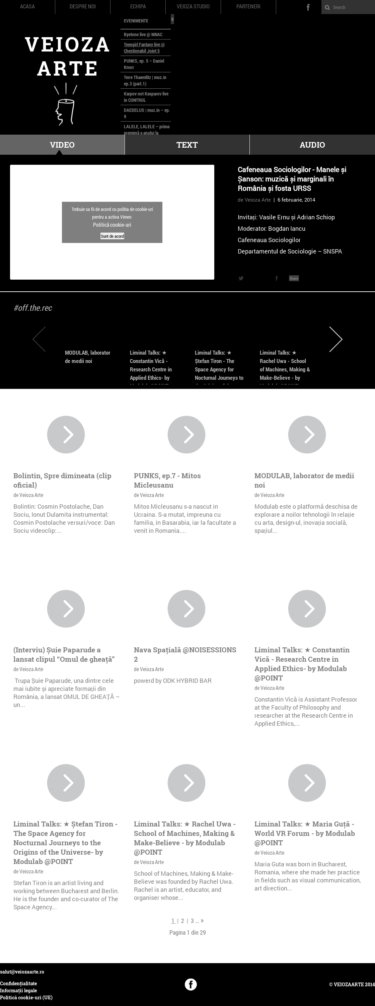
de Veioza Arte (254, 199)
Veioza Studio (193, 6)
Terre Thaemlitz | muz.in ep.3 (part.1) (145, 80)
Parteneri (248, 6)
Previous (39, 339)
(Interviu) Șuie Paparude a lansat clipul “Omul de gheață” (64, 654)
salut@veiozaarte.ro (22, 971)
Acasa (27, 6)
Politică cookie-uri (112, 224)
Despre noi (83, 6)
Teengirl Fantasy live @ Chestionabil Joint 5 (144, 47)
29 (203, 932)
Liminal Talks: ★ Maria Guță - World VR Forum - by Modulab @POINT (304, 833)
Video (62, 144)
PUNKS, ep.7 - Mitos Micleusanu (167, 480)
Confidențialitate (18, 983)
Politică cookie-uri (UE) (26, 997)
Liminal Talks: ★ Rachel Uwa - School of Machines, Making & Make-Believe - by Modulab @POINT (285, 369)
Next (336, 339)
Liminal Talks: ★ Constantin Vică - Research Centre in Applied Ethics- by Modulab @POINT (151, 369)
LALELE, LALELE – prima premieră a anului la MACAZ (146, 132)
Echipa (138, 6)
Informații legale (18, 990)
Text (187, 144)
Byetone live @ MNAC (143, 34)
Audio (312, 144)
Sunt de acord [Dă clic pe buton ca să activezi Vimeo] (112, 236)
